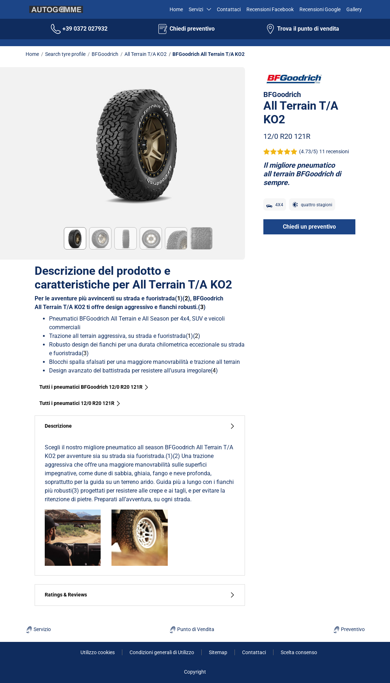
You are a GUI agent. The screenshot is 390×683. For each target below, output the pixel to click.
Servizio (38, 629)
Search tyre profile (65, 54)
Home (175, 9)
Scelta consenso (299, 652)
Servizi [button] (196, 9)
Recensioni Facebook (270, 9)
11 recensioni (334, 151)
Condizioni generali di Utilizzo (162, 652)
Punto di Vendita (191, 629)
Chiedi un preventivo (309, 226)
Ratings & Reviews (140, 595)
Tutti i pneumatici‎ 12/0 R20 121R (80, 403)
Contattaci (229, 9)
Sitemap (218, 652)
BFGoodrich (105, 54)
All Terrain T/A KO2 (145, 54)
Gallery (354, 9)
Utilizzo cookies (97, 652)
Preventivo (349, 629)
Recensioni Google (320, 9)
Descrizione (140, 426)
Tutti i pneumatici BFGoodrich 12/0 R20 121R (94, 387)
